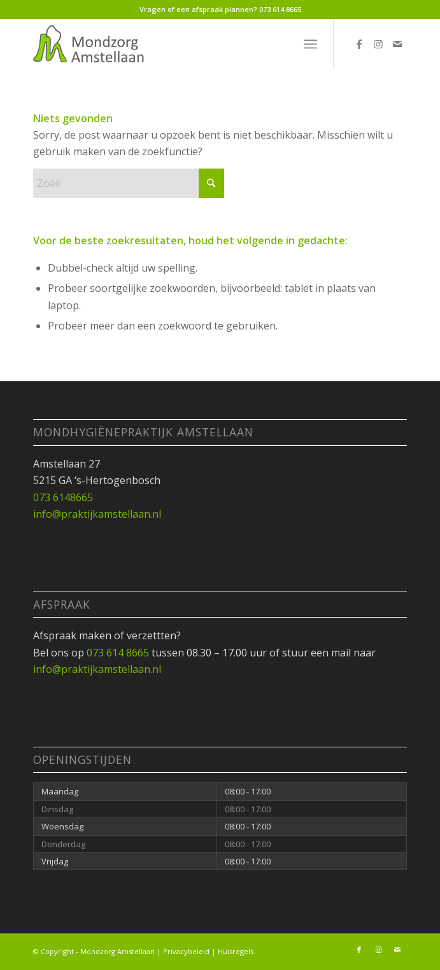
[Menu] (310, 44)
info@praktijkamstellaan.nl (97, 514)
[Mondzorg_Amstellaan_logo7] (182, 43)
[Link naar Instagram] (378, 43)
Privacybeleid (186, 951)
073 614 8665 (280, 9)
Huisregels (235, 951)
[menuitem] (310, 44)
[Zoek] (128, 183)
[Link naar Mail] (397, 43)
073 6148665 (63, 497)
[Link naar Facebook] (359, 43)
